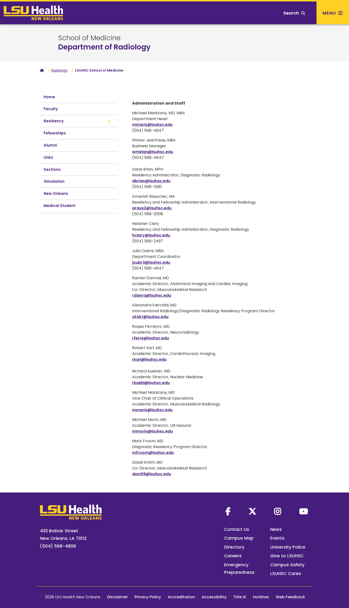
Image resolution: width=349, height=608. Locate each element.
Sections (52, 169)
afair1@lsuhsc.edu (150, 317)
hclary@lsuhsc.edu (151, 235)
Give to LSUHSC (287, 556)
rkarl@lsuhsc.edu (149, 359)
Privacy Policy (148, 597)
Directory (234, 547)
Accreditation (181, 597)
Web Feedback (290, 597)
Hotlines (261, 597)
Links (48, 157)
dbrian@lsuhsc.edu (151, 181)
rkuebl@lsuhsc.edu (151, 383)
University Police (287, 547)
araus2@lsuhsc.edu (152, 208)
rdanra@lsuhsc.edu (151, 295)
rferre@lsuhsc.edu (150, 338)
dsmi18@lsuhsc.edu (151, 474)
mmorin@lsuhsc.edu (152, 431)
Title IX (239, 597)
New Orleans (56, 193)
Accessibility (214, 597)
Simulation (54, 181)
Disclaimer (117, 597)
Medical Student (60, 205)
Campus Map (239, 538)
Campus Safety (287, 565)
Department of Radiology (104, 47)
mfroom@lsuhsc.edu (153, 452)
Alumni (50, 145)
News (276, 529)
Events (277, 538)
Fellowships (55, 133)
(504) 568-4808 (58, 546)
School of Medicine (89, 38)
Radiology (59, 70)
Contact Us (236, 529)
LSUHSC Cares (285, 573)
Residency (54, 120)
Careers (233, 556)
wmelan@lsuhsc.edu (152, 152)
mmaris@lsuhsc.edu (152, 124)
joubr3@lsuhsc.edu (151, 262)
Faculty (51, 108)
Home (49, 96)
